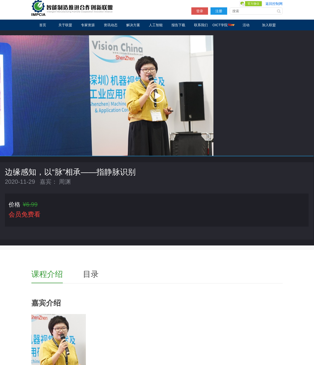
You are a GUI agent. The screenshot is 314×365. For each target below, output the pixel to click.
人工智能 (156, 25)
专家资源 (88, 25)
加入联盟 (269, 25)
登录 (199, 11)
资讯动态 (111, 25)
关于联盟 (65, 25)
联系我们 (201, 25)
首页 (42, 25)
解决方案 (133, 25)
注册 (218, 11)
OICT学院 (223, 25)
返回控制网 (274, 4)
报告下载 (178, 25)
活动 (246, 25)
